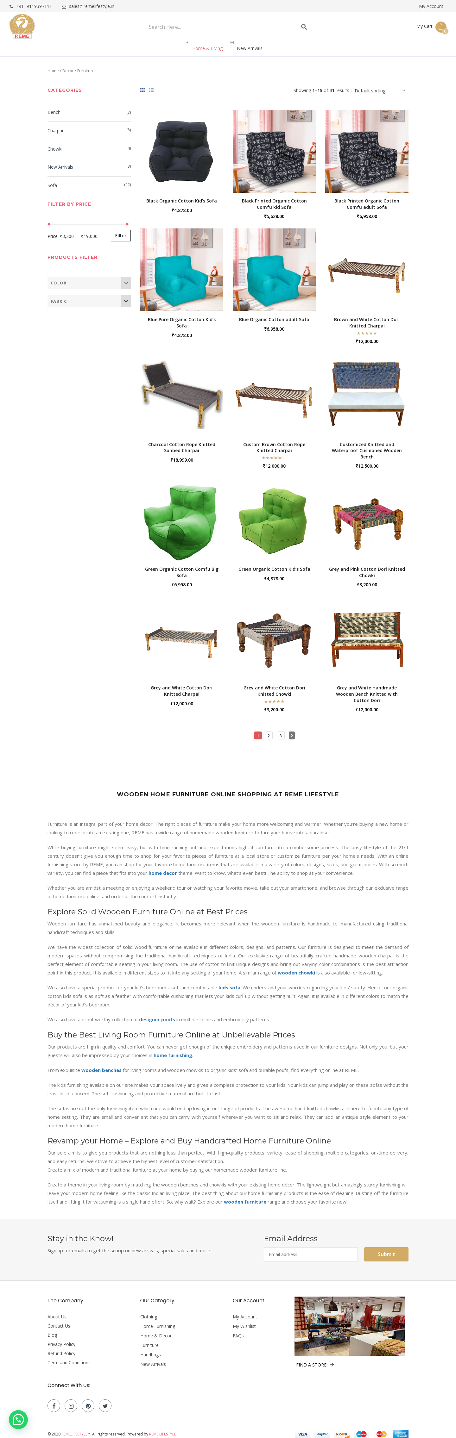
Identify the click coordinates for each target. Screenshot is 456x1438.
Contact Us (59, 1320)
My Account (431, 6)
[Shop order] (381, 85)
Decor (68, 65)
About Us (57, 1311)
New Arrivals (60, 162)
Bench (54, 107)
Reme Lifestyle (162, 1428)
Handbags (150, 1349)
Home (53, 65)
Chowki (55, 143)
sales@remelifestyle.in (88, 6)
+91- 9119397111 (31, 6)
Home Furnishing (157, 1321)
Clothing (148, 1311)
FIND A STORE (315, 1359)
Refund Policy (61, 1348)
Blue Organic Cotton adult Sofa (274, 314)
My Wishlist (244, 1321)
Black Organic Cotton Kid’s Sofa (181, 195)
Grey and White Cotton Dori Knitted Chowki (274, 685)
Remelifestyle (74, 1428)
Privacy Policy (61, 1339)
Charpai (55, 125)
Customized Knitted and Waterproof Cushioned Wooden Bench (367, 445)
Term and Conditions (69, 1357)
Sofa (52, 180)
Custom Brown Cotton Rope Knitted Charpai (274, 442)
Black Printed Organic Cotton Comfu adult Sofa (366, 198)
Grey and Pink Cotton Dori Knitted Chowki (367, 567)
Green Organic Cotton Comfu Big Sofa (181, 567)
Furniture (149, 1340)
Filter (120, 230)
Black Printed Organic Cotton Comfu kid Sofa (274, 198)
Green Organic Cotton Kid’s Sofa (274, 564)
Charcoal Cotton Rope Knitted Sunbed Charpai (181, 442)
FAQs (238, 1330)
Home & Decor (156, 1330)
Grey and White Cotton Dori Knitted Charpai (181, 685)
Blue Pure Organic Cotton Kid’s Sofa (182, 317)
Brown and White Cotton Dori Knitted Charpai (367, 317)
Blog (52, 1330)
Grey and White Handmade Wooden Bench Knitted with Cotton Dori (367, 688)
